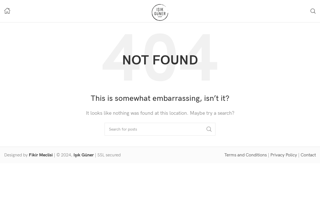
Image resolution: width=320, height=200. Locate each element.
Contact (308, 155)
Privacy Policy (283, 155)
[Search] (313, 11)
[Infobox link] (7, 11)
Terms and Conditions (245, 155)
